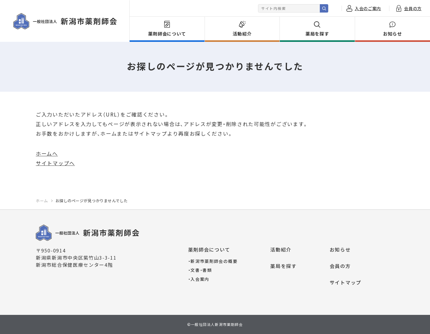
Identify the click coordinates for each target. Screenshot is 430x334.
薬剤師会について (209, 249)
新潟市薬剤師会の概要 (213, 261)
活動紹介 (280, 249)
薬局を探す (283, 265)
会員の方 (340, 265)
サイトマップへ (55, 163)
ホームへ (47, 153)
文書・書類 (200, 270)
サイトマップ (345, 282)
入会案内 (199, 279)
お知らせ (340, 249)
